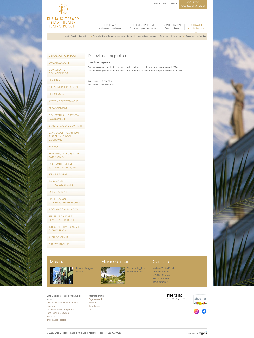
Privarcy (51, 316)
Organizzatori (95, 299)
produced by (196, 333)
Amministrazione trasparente (61, 309)
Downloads (94, 306)
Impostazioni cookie (56, 319)
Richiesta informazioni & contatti (62, 302)
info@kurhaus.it (160, 282)
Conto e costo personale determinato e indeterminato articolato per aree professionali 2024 (133, 67)
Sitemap (51, 306)
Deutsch (156, 3)
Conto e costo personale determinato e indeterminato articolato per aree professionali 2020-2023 (135, 70)
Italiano (165, 3)
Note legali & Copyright (58, 313)
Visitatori (93, 302)
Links (91, 309)
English (173, 3)
